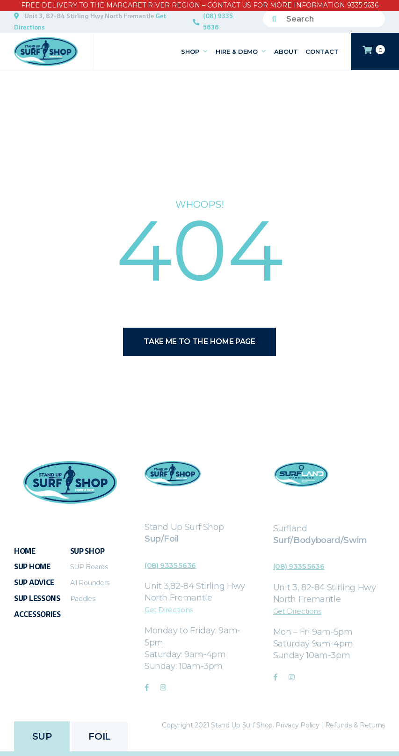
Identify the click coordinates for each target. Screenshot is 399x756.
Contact (322, 51)
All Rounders (89, 583)
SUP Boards (89, 567)
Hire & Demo (241, 51)
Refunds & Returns (355, 725)
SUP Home (32, 566)
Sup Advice (34, 582)
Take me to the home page (199, 341)
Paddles (82, 599)
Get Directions (169, 609)
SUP (42, 736)
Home (25, 551)
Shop (194, 51)
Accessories (37, 614)
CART (374, 50)
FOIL (99, 736)
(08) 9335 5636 (218, 21)
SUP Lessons (37, 598)
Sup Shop (87, 551)
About (286, 51)
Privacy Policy (297, 725)
